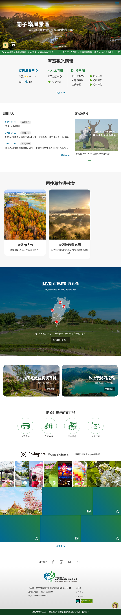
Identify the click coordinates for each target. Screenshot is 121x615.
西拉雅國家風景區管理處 (61, 3)
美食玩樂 (72, 428)
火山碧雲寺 (70, 333)
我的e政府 (78, 601)
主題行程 (96, 428)
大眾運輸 (25, 428)
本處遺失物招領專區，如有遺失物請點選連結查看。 (30, 52)
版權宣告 (79, 596)
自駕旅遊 (49, 428)
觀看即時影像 (60, 340)
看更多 (60, 92)
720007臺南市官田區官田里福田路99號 (53, 588)
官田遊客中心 (44, 333)
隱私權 (78, 588)
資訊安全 (79, 592)
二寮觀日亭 (58, 333)
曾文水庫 (81, 333)
